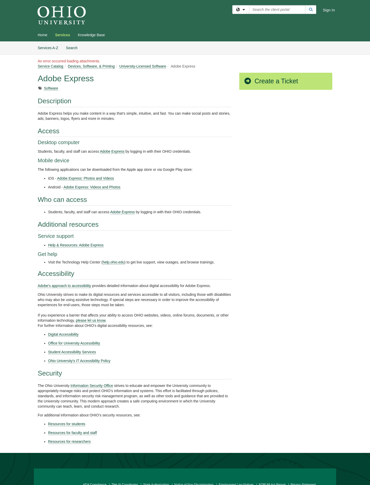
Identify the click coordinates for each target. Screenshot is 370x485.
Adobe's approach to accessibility (64, 286)
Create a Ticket (271, 81)
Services (62, 35)
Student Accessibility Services (72, 352)
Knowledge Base (91, 35)
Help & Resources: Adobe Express (76, 245)
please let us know (90, 320)
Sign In (329, 10)
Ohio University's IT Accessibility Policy (79, 361)
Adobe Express (112, 151)
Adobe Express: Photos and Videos (85, 178)
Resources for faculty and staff (72, 433)
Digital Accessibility (63, 334)
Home (42, 35)
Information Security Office (92, 386)
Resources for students (66, 424)
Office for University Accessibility (74, 343)
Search (73, 47)
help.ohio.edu (113, 262)
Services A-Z (48, 48)
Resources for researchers (69, 441)
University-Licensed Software (142, 66)
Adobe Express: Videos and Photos (92, 187)
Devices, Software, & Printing (91, 66)
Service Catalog (50, 66)
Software (51, 88)
